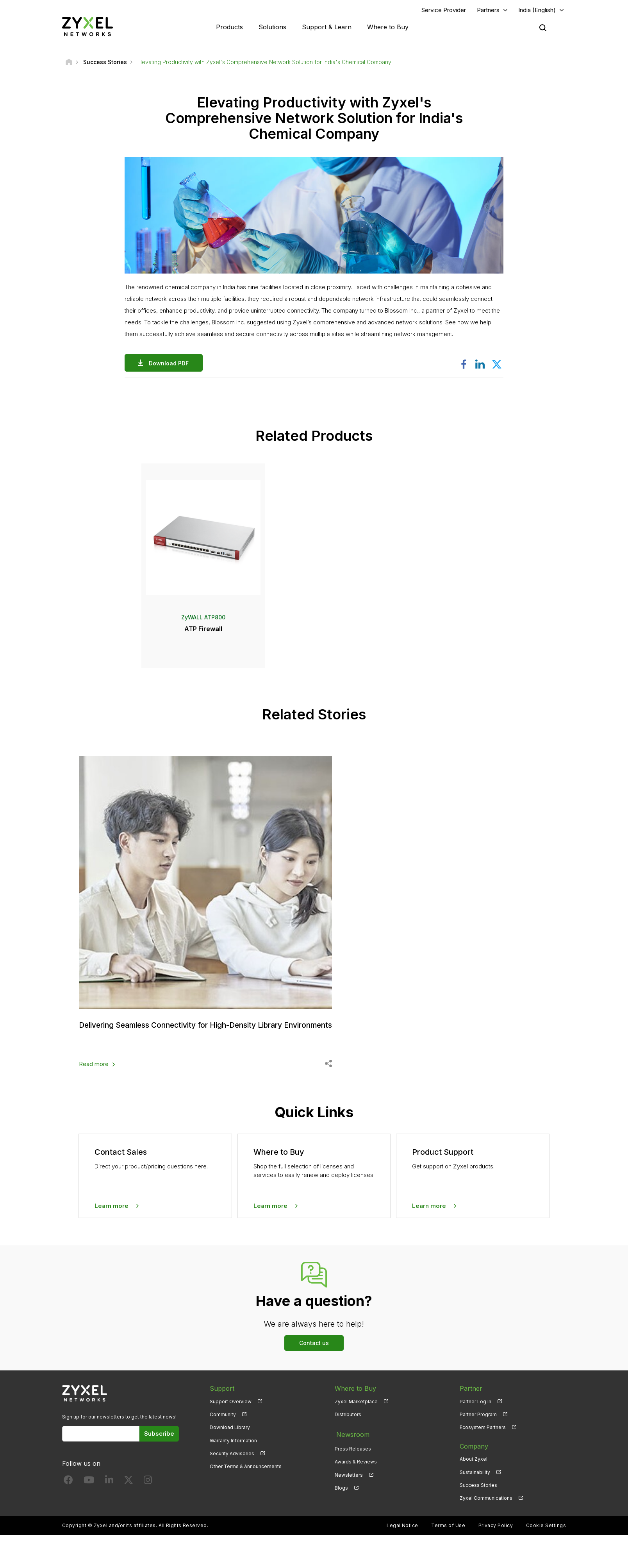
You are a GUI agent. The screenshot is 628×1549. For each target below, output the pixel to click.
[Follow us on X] (128, 1495)
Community (223, 1428)
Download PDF (171, 364)
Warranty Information (233, 1454)
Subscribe (159, 1447)
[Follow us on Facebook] (68, 1495)
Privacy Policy (495, 1539)
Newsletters (349, 1486)
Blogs (341, 1499)
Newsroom (351, 1447)
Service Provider (443, 10)
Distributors (348, 1428)
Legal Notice (402, 1539)
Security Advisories (232, 1467)
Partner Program (478, 1428)
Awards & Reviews (356, 1473)
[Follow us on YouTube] (89, 1495)
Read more (94, 1078)
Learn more (111, 1219)
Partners (488, 10)
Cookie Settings (546, 1539)
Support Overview (231, 1415)
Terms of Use (448, 1539)
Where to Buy (388, 27)
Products (229, 27)
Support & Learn (326, 27)
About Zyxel (473, 1473)
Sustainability (475, 1486)
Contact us (314, 1357)
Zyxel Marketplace (356, 1415)
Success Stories (478, 1499)
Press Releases (353, 1460)
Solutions (272, 27)
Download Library (230, 1441)
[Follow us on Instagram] (148, 1495)
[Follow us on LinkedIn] (109, 1495)
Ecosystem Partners (483, 1441)
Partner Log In (475, 1415)
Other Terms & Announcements (246, 1480)
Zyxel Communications (486, 1512)
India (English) (537, 10)
